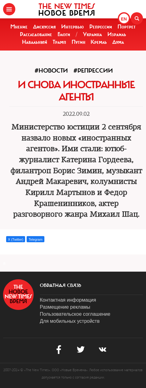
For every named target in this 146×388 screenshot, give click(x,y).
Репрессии (100, 26)
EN (124, 19)
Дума (118, 42)
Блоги (64, 34)
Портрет (127, 26)
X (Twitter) (15, 239)
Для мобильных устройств (69, 321)
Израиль (116, 34)
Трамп (59, 42)
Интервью (72, 26)
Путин (78, 42)
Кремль (99, 42)
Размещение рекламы (65, 307)
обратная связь (60, 285)
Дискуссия (44, 26)
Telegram (35, 239)
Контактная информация (68, 300)
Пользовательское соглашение (75, 314)
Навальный (34, 42)
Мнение (19, 26)
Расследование (36, 34)
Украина (92, 34)
